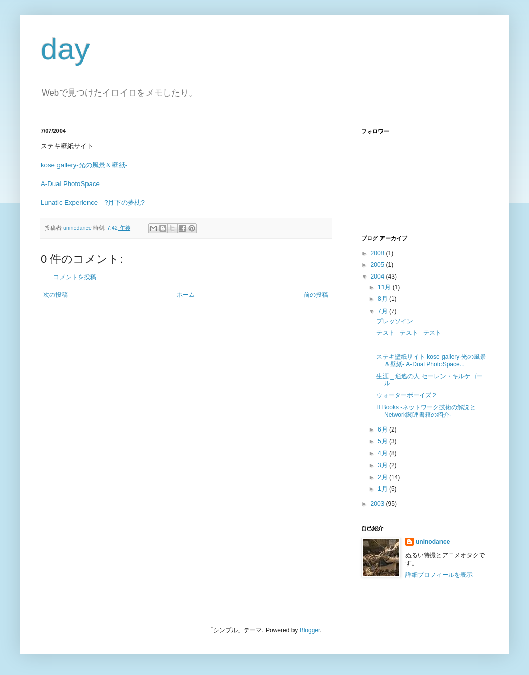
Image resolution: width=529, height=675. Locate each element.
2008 (378, 253)
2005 (378, 264)
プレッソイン (394, 321)
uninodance (433, 541)
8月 (383, 298)
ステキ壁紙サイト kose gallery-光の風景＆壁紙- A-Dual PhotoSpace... (431, 360)
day (65, 49)
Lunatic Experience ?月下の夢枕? (93, 202)
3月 (383, 465)
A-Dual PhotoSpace (70, 184)
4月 (383, 453)
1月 (383, 489)
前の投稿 (316, 294)
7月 (383, 311)
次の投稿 (55, 294)
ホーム (186, 294)
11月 (385, 287)
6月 (383, 429)
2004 (378, 276)
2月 (383, 477)
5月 (383, 441)
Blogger (310, 630)
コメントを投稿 (74, 277)
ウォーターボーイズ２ (406, 395)
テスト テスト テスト (409, 332)
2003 (378, 503)
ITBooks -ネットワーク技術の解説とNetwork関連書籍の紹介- (426, 411)
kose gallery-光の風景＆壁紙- (84, 165)
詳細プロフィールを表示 (439, 574)
